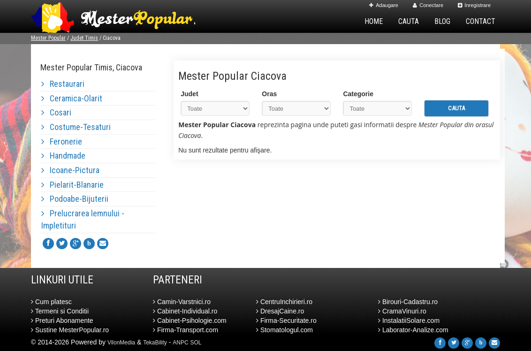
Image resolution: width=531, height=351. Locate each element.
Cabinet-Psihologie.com (190, 320)
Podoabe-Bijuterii (74, 199)
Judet (189, 94)
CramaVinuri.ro (402, 311)
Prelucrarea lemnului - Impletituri (82, 219)
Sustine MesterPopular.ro (70, 330)
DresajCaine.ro (280, 311)
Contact (480, 21)
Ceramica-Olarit (71, 98)
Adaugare (383, 5)
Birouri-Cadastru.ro (408, 301)
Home (373, 21)
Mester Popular (48, 38)
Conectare (428, 5)
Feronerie (61, 141)
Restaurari (62, 84)
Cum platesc (51, 301)
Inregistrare (474, 5)
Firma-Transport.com (185, 330)
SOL (196, 342)
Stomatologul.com (284, 330)
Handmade (63, 155)
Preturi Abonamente (62, 320)
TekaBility (155, 342)
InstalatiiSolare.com (409, 320)
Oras (269, 94)
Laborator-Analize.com (413, 330)
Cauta (408, 21)
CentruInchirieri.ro (284, 301)
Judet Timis (84, 38)
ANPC (180, 342)
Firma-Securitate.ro (286, 320)
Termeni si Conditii (60, 311)
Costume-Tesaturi (76, 127)
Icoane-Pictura (70, 170)
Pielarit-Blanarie (72, 185)
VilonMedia (121, 342)
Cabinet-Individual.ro (185, 311)
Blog (442, 21)
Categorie (358, 94)
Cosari (56, 112)
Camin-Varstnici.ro (182, 301)
